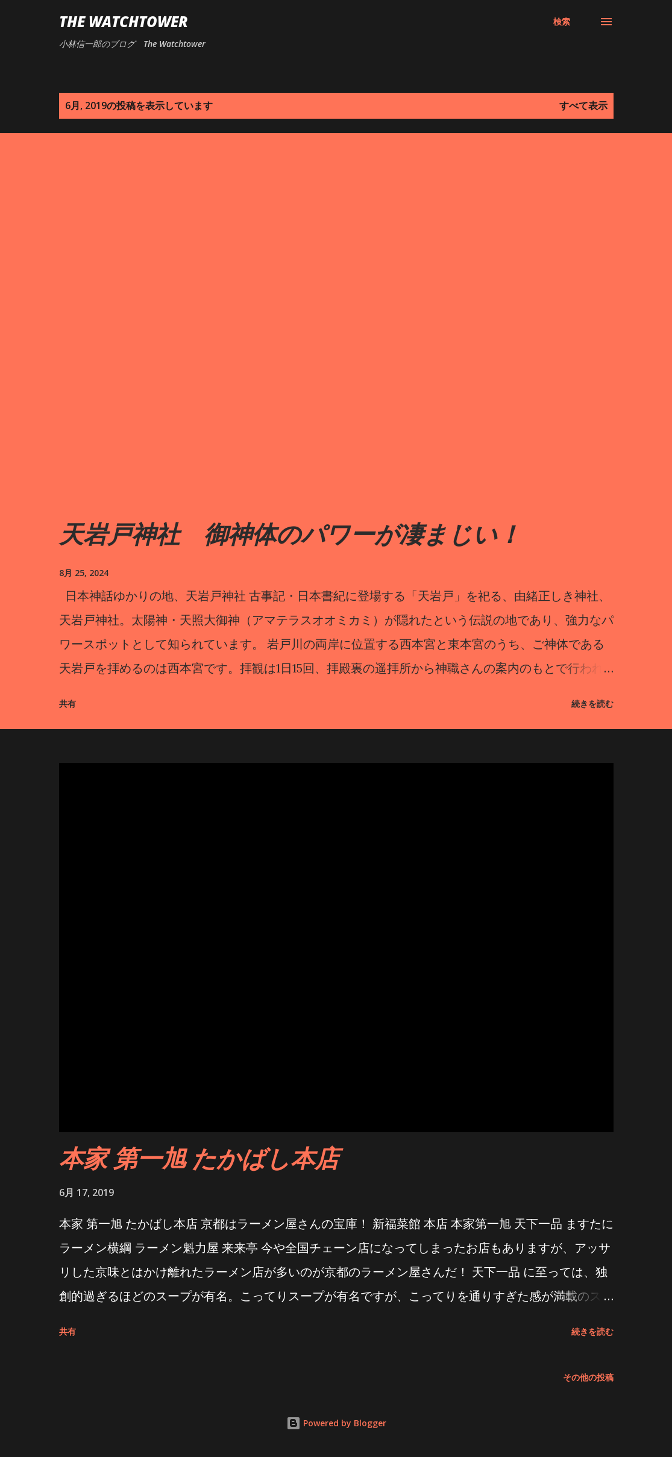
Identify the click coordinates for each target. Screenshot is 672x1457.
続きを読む (592, 703)
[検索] (561, 21)
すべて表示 (583, 105)
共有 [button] (67, 703)
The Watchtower (123, 21)
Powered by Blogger (336, 1423)
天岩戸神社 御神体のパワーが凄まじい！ (290, 533)
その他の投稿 (588, 1377)
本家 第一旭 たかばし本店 (199, 1157)
